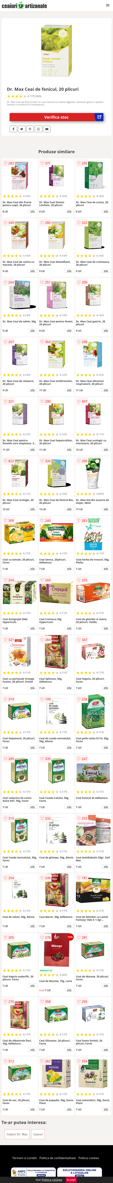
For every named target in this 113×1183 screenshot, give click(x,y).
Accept (71, 1180)
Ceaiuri (38, 1134)
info (32, 211)
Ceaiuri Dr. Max (17, 1134)
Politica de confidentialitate (57, 1158)
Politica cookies (88, 1158)
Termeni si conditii (24, 1158)
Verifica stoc (73, 117)
